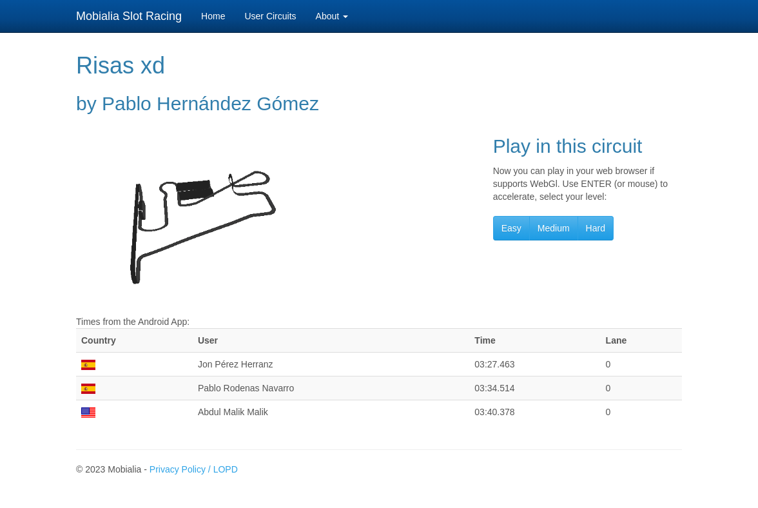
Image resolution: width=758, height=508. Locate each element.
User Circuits (270, 16)
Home (213, 16)
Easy (511, 228)
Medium (554, 228)
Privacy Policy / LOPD (194, 469)
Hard (595, 228)
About (332, 16)
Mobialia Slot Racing (129, 16)
